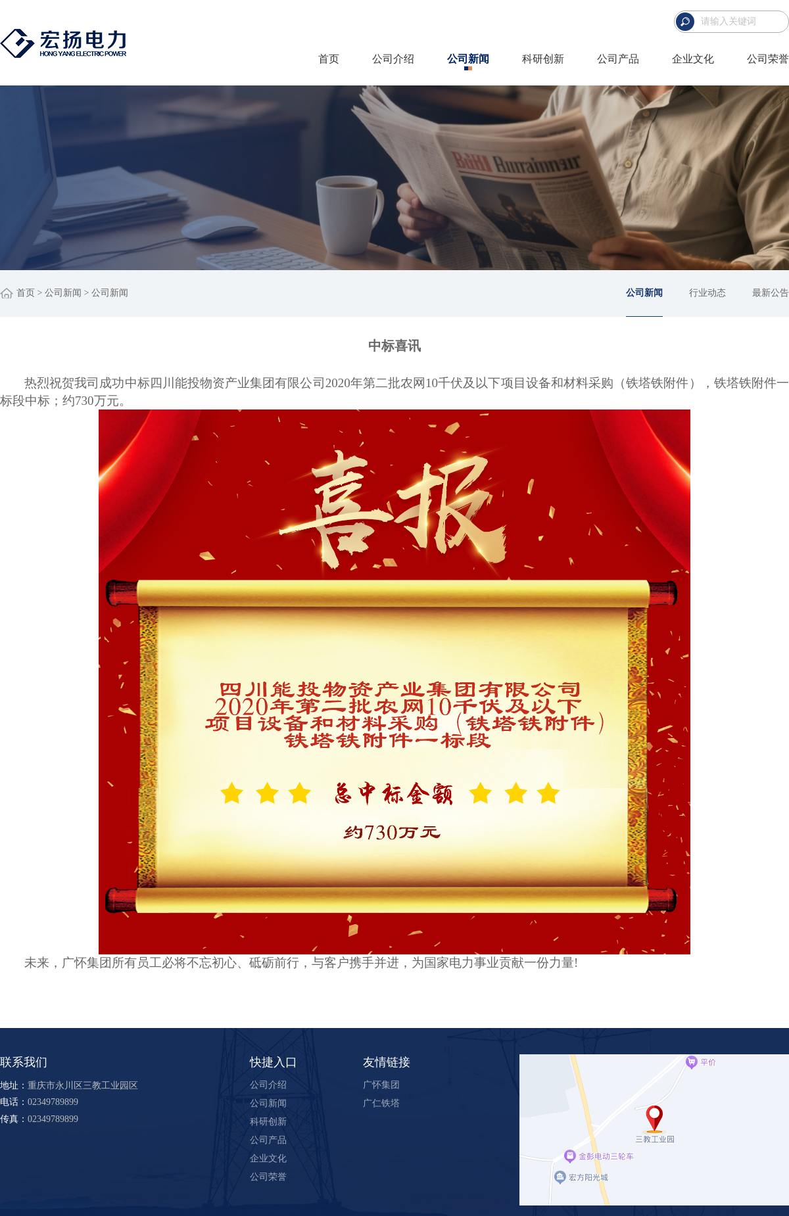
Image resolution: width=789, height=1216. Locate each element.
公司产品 (618, 58)
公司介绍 (393, 58)
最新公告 (770, 293)
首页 (328, 58)
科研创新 (543, 58)
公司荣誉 (768, 58)
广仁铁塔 (381, 1103)
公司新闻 (468, 58)
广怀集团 (381, 1085)
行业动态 (707, 293)
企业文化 (693, 58)
